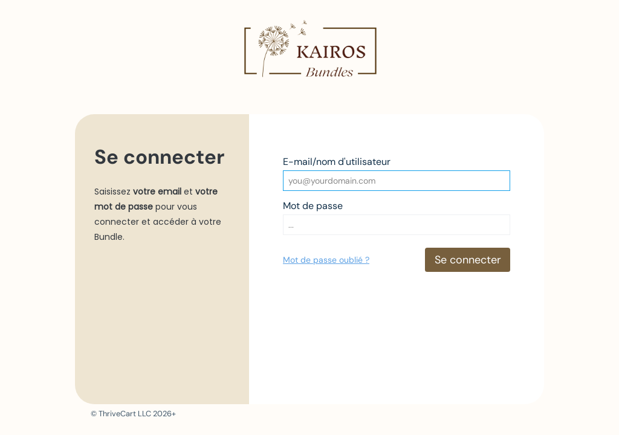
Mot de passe (313, 205)
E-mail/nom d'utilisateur (337, 161)
